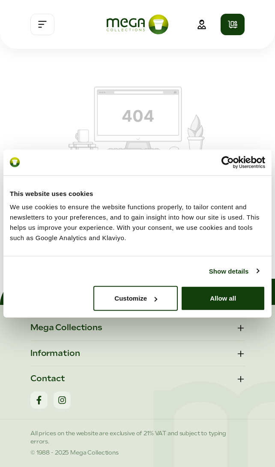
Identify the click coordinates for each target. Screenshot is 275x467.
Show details (229, 270)
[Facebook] (39, 400)
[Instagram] (62, 400)
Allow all (223, 298)
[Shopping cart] (233, 24)
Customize (135, 298)
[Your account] (202, 24)
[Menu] (42, 24)
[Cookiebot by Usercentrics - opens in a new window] (227, 162)
